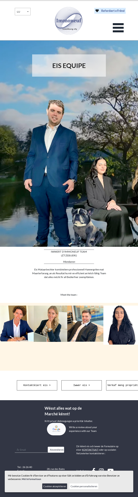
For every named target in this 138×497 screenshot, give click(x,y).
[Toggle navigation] (118, 27)
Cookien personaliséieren (84, 486)
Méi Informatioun (31, 479)
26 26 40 (27, 466)
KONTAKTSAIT (90, 449)
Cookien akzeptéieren (54, 486)
